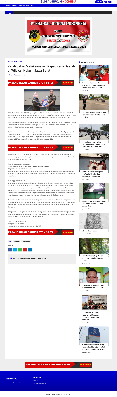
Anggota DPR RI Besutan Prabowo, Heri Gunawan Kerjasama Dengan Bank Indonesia (91, 316)
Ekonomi (46, 9)
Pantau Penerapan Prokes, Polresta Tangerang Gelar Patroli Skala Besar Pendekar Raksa (93, 144)
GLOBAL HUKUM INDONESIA (63, 394)
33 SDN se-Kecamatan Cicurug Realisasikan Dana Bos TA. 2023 (93, 286)
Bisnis (40, 9)
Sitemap (99, 1)
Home (8, 5)
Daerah (13, 9)
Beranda (10, 62)
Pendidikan (33, 9)
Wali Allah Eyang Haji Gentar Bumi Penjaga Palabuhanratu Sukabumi (92, 258)
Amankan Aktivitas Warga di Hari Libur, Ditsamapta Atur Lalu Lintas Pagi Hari (94, 115)
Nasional (19, 9)
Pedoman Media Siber (26, 5)
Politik (26, 9)
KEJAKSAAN (18, 62)
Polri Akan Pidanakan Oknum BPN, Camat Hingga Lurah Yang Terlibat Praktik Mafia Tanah (93, 85)
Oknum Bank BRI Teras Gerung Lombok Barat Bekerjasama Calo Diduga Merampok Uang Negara (94, 347)
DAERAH (17, 241)
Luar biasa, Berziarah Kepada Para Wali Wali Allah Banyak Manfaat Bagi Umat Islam (92, 174)
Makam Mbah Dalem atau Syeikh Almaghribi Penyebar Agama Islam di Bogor (94, 203)
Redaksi (14, 5)
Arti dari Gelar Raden (89, 231)
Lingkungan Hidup (56, 9)
